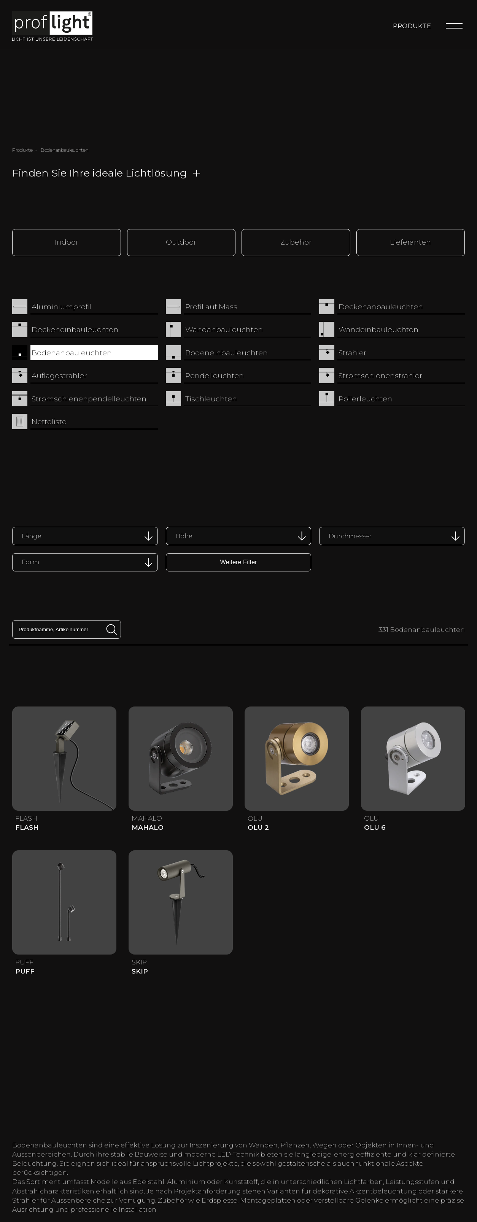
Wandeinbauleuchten (378, 329)
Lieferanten (410, 242)
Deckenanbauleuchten (381, 305)
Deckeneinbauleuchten (75, 329)
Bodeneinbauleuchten (226, 351)
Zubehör (296, 242)
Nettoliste (49, 421)
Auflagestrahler (59, 375)
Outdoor (181, 242)
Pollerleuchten (365, 398)
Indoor (66, 242)
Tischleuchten (211, 398)
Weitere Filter (238, 561)
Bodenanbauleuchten (72, 351)
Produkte (412, 26)
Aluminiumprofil (62, 305)
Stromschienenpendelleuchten (89, 398)
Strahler (353, 351)
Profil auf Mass (211, 305)
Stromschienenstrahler (381, 375)
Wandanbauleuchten (224, 329)
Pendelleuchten (214, 375)
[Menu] (454, 26)
